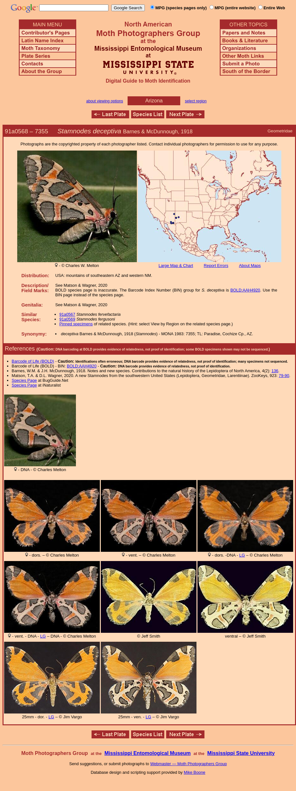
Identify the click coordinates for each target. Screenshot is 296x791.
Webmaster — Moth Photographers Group (188, 763)
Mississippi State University (241, 753)
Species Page (24, 380)
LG (242, 555)
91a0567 (67, 314)
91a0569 (67, 319)
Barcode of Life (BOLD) (33, 361)
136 (274, 370)
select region (196, 101)
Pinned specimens (76, 324)
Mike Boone (194, 772)
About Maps (250, 265)
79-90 (284, 375)
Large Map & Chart (176, 265)
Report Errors (216, 265)
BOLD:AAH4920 (245, 290)
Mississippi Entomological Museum (147, 753)
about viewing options (104, 101)
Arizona (154, 100)
